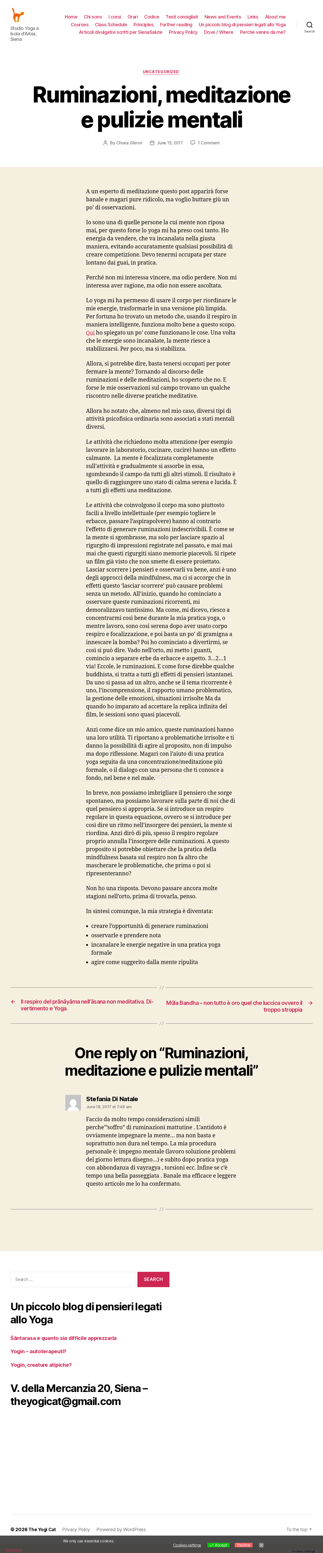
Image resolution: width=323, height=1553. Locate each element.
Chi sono (93, 20)
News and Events (223, 20)
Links (253, 20)
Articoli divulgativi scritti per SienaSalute (120, 36)
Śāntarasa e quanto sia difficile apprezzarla (66, 1347)
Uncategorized (161, 80)
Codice (151, 20)
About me (275, 20)
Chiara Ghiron (129, 151)
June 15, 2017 (169, 151)
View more (14, 1549)
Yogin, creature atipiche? (42, 1373)
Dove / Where (218, 36)
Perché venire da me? (263, 36)
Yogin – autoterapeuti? (39, 1360)
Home (71, 20)
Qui (91, 341)
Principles (144, 28)
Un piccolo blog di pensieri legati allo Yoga (242, 28)
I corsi (115, 20)
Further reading (176, 28)
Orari (133, 20)
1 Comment (209, 151)
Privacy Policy (183, 36)
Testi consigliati (182, 20)
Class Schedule (111, 28)
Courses (80, 28)
